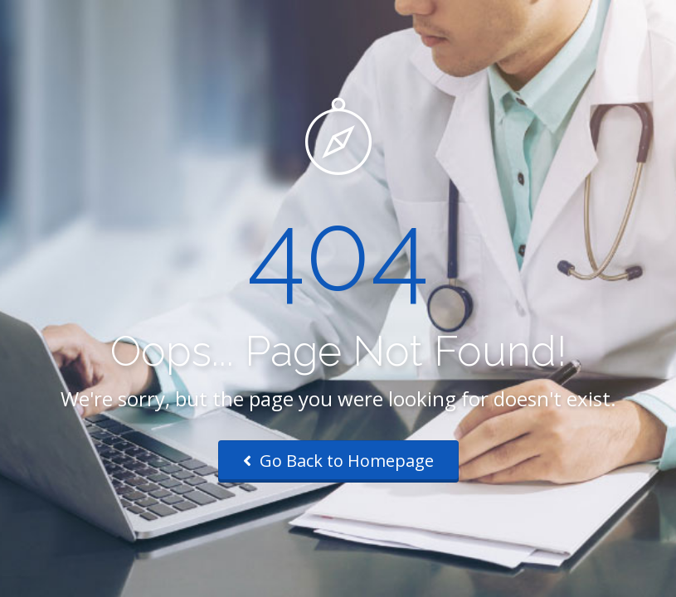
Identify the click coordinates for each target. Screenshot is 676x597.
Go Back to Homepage (338, 460)
